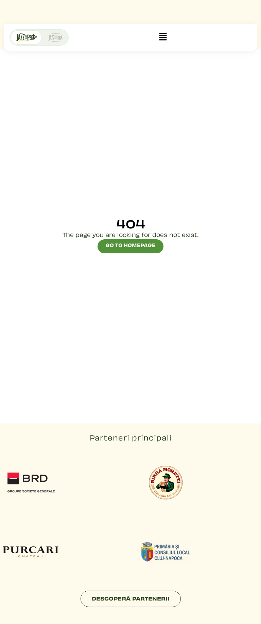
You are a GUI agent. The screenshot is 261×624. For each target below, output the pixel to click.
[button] (163, 37)
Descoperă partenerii (131, 599)
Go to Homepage (130, 246)
